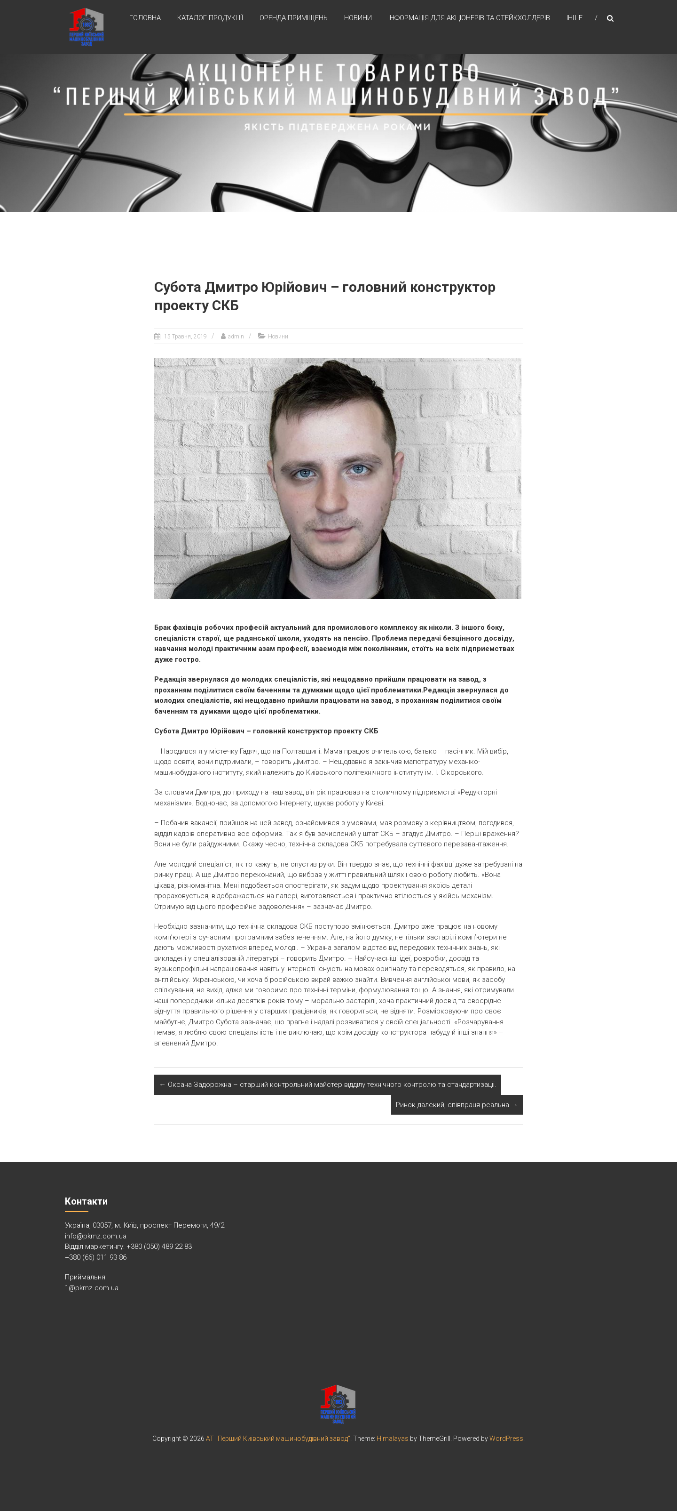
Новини (358, 18)
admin (236, 336)
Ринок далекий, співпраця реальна (457, 1105)
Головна (145, 18)
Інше (575, 18)
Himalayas (393, 1438)
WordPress (506, 1438)
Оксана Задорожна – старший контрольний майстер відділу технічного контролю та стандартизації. (327, 1084)
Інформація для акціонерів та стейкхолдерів (469, 18)
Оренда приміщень (294, 18)
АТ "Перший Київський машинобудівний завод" (278, 1438)
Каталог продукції (210, 18)
